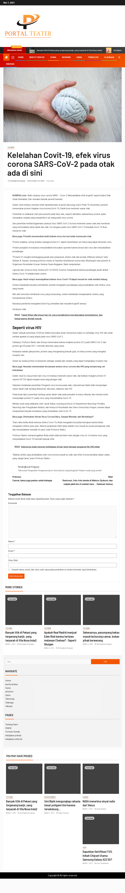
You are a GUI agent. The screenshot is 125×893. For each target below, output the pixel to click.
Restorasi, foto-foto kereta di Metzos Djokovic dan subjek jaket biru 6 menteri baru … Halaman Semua (88, 480)
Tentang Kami (11, 724)
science (85, 797)
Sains (79, 57)
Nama (11, 541)
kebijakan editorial (13, 739)
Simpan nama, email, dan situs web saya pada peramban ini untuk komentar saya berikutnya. (54, 569)
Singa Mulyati (101, 809)
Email (11, 551)
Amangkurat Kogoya (17, 181)
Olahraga (109, 57)
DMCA (8, 728)
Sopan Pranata (63, 813)
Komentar (12, 503)
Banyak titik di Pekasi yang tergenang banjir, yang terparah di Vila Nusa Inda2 (65, 50)
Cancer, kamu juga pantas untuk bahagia (37, 478)
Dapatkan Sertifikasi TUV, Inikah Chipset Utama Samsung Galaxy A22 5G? (97, 855)
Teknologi (93, 57)
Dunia (53, 57)
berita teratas (37, 57)
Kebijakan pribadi (13, 735)
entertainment (50, 797)
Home (21, 57)
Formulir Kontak (12, 731)
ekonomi (66, 57)
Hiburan (10, 64)
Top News (10, 147)
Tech (84, 847)
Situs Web (13, 560)
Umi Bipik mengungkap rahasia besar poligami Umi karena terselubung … (62, 805)
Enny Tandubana (102, 863)
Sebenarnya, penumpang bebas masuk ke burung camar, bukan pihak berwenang (101, 636)
